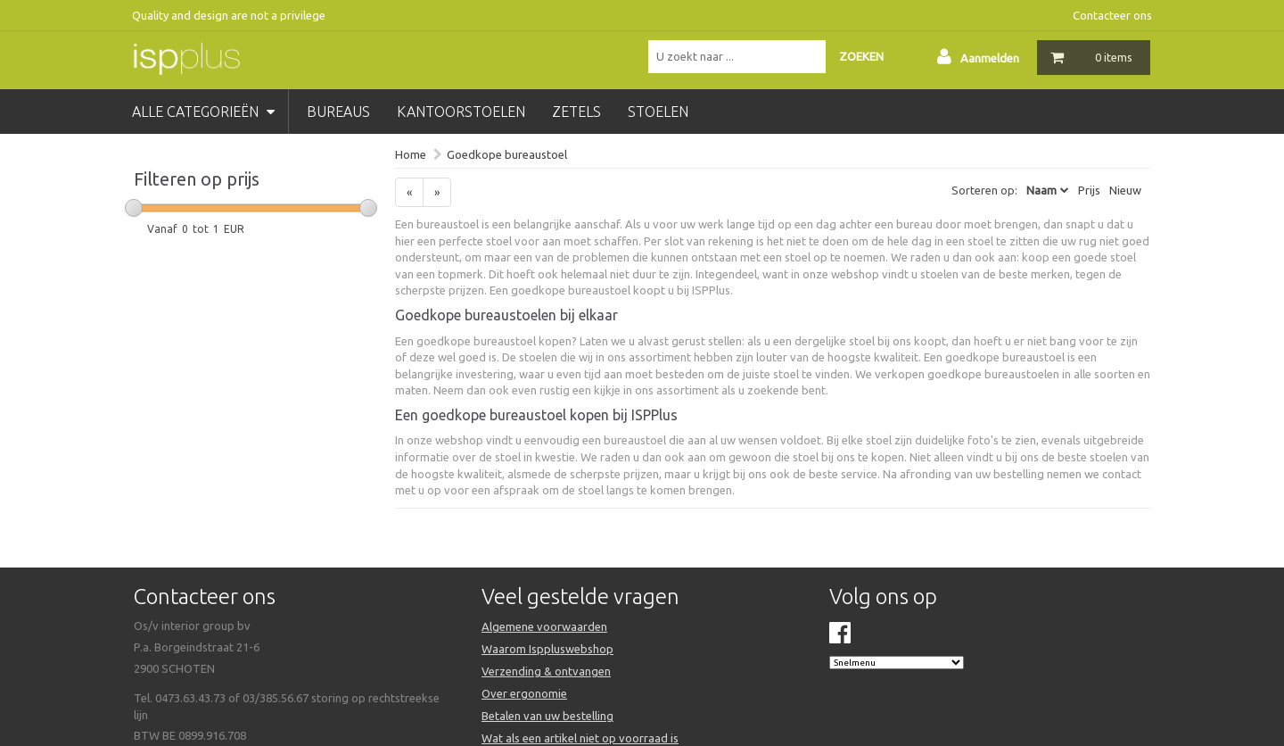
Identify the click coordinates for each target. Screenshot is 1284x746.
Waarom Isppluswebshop (547, 648)
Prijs (1089, 190)
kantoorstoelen (461, 112)
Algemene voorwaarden (544, 626)
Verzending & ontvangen (546, 671)
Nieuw (1125, 190)
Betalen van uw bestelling (547, 715)
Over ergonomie (524, 693)
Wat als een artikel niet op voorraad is (580, 738)
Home (410, 154)
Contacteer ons (1112, 15)
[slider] (134, 208)
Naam (1041, 190)
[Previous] (409, 192)
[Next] (437, 192)
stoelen (658, 112)
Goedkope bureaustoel (507, 154)
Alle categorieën (203, 112)
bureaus (338, 112)
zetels (576, 112)
